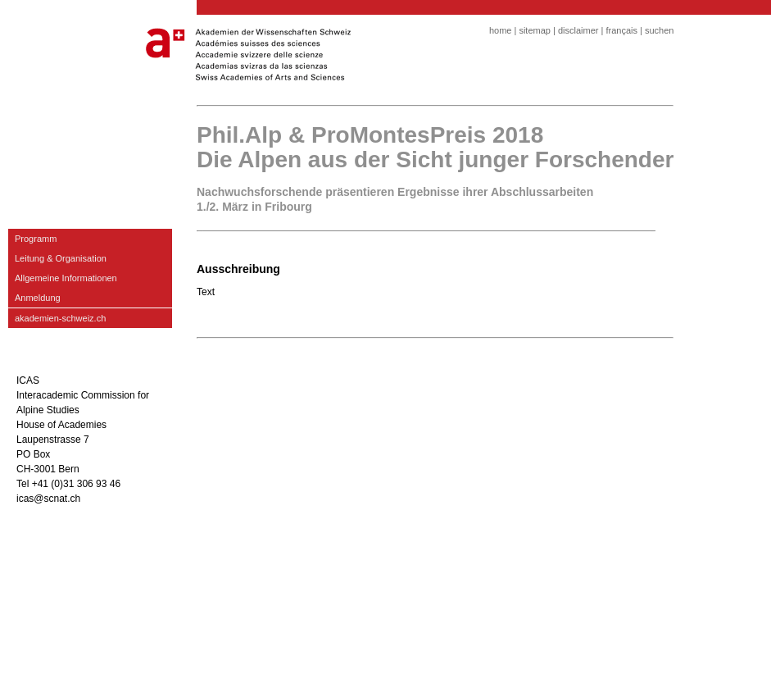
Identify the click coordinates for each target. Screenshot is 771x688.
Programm (36, 239)
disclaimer (578, 30)
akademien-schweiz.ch (60, 318)
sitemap (535, 30)
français (621, 30)
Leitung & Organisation (61, 258)
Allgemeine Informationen (66, 278)
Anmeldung (38, 298)
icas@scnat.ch (48, 498)
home (500, 30)
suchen (659, 30)
